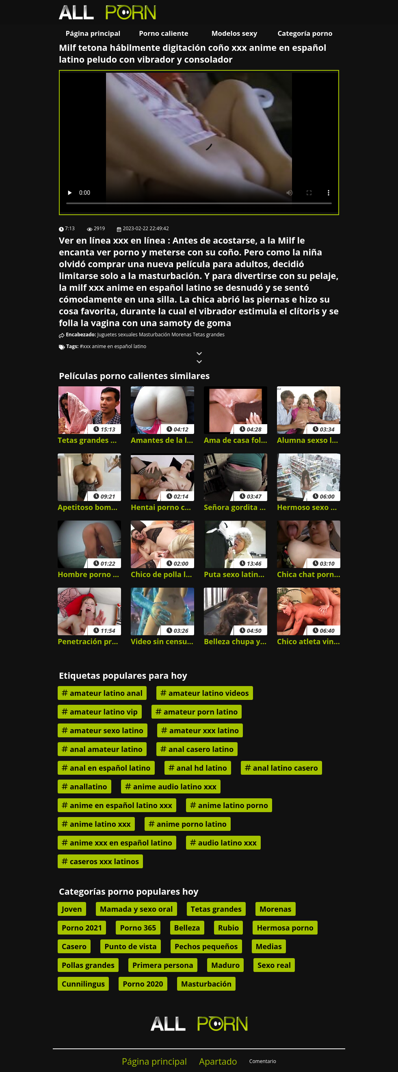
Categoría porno (304, 33)
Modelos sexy (234, 33)
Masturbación (154, 334)
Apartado (218, 1061)
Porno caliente (163, 33)
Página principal (93, 33)
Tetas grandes (209, 334)
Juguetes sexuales (117, 334)
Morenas (181, 334)
